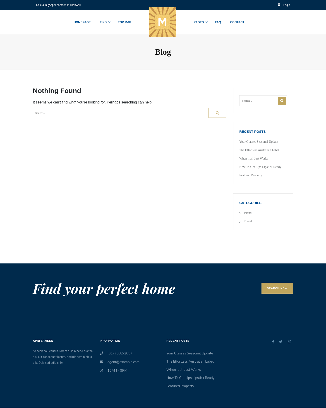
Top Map (124, 22)
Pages (199, 22)
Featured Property (250, 175)
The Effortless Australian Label (259, 150)
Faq (218, 22)
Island (248, 213)
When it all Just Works (253, 158)
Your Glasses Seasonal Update (258, 141)
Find (103, 22)
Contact (237, 22)
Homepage (82, 22)
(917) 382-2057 (116, 353)
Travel (248, 221)
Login (284, 5)
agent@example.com (119, 362)
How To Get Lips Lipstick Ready (260, 167)
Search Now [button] (277, 288)
